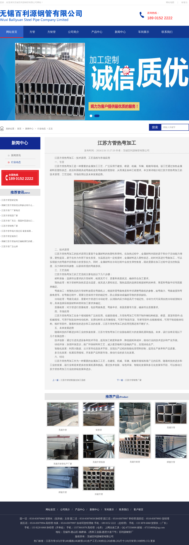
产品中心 (96, 31)
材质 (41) (82, 541)
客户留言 (138, 509)
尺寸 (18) (124, 541)
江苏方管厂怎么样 (9, 246)
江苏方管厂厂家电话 (10, 210)
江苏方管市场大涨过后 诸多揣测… (17, 231)
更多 (152, 541)
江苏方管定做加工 (9, 236)
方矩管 (51, 31)
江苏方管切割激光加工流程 (73, 380)
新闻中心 (120, 31)
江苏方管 (59, 158)
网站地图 (170, 2)
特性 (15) (144, 541)
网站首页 (11, 31)
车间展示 (143, 31)
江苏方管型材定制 (9, 200)
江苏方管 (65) (53, 541)
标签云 (184, 2)
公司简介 (73, 31)
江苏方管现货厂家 (9, 215)
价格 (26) (115, 541)
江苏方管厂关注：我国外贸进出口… (17, 221)
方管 (32, 31)
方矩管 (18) (134, 541)
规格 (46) (73, 541)
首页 (19, 128)
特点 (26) (105, 541)
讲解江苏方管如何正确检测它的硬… (17, 241)
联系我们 (167, 31)
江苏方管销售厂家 (9, 226)
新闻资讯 (16, 155)
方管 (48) (64, 541)
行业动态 (41, 128)
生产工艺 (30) (94, 541)
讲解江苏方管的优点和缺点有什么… (17, 205)
